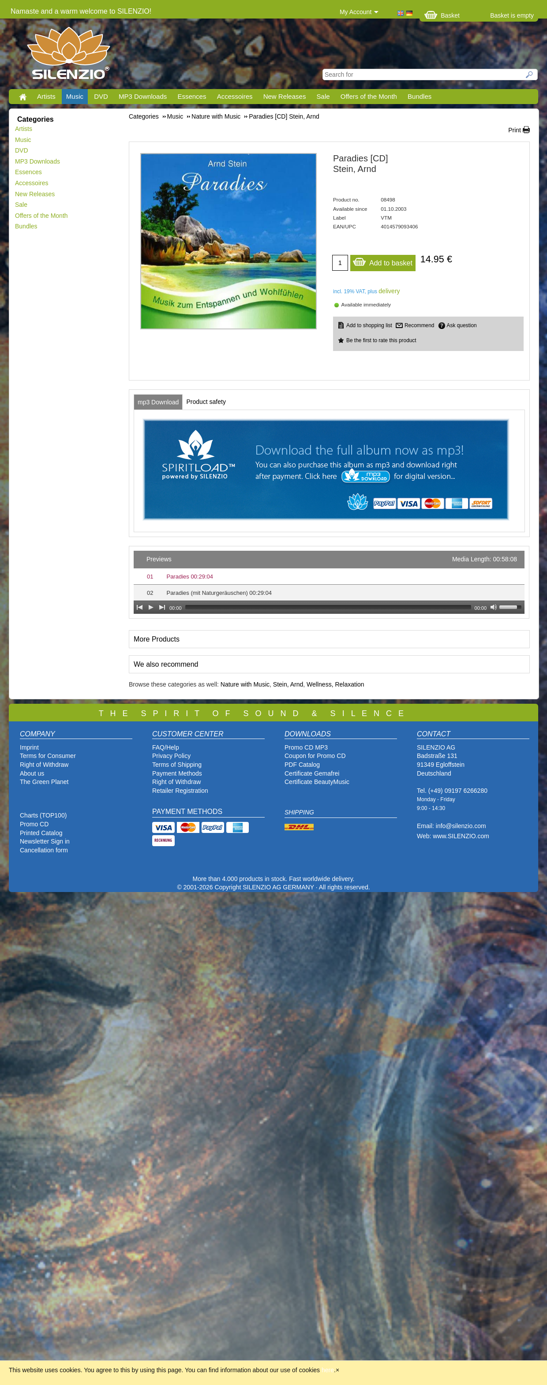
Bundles (419, 96)
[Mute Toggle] (493, 607)
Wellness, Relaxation (335, 684)
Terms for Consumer (48, 755)
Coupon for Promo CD (315, 755)
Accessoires (235, 96)
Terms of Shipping (177, 764)
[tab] (158, 402)
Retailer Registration (180, 790)
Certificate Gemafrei (312, 773)
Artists (46, 96)
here (328, 1370)
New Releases (284, 96)
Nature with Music (245, 684)
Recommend (419, 325)
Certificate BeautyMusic (317, 781)
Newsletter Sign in (45, 841)
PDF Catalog (302, 764)
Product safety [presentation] (206, 401)
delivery (389, 291)
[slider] (328, 607)
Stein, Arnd (288, 684)
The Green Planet (44, 781)
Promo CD (34, 824)
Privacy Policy (171, 755)
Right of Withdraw (44, 764)
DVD (101, 96)
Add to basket (382, 261)
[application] (329, 582)
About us (32, 773)
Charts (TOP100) (43, 815)
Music (74, 96)
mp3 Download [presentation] (158, 402)
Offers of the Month (369, 96)
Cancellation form (45, 850)
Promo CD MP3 (306, 747)
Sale (323, 96)
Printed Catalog (41, 832)
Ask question (462, 325)
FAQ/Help (165, 747)
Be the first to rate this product (381, 340)
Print (514, 130)
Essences (191, 96)
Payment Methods (177, 773)
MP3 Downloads (143, 96)
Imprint (29, 747)
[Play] (150, 607)
